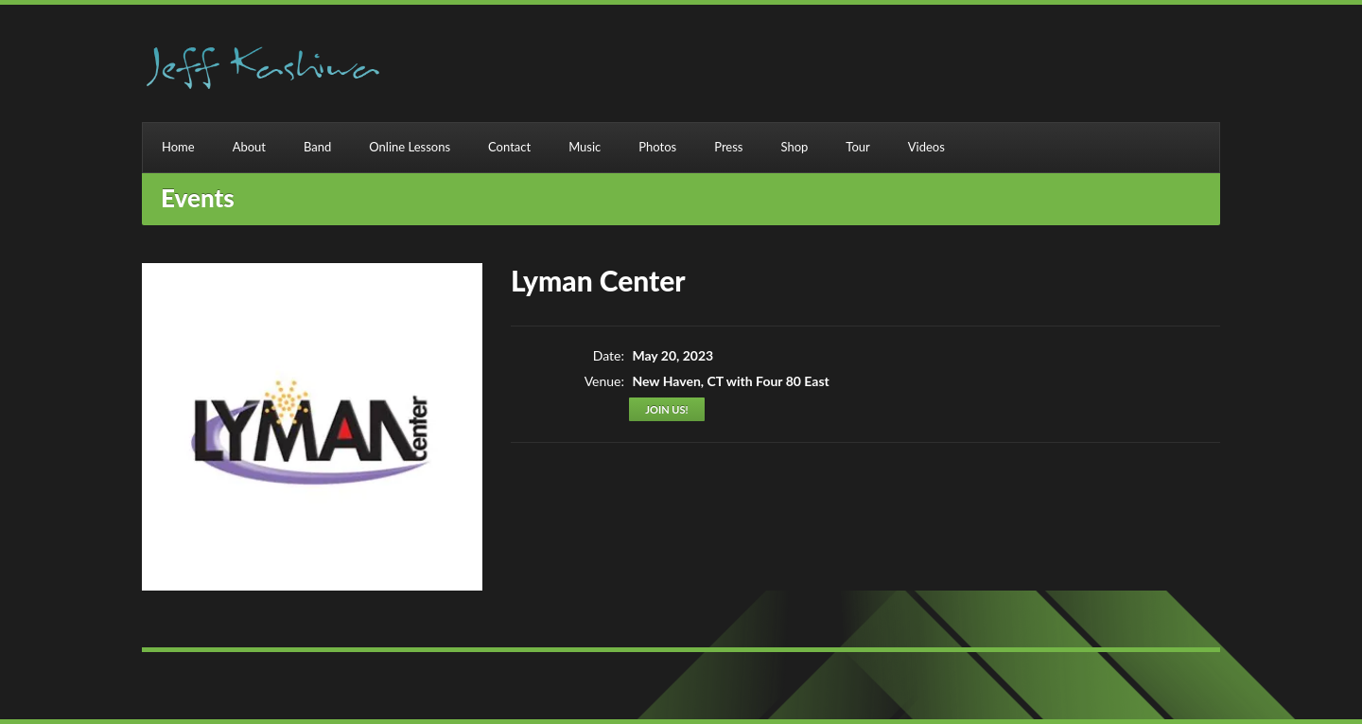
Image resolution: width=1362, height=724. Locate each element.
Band (317, 146)
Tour (857, 146)
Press (728, 146)
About (249, 146)
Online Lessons (409, 146)
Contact (509, 146)
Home (178, 146)
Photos (657, 146)
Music (584, 146)
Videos (926, 146)
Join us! (666, 409)
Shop (794, 146)
